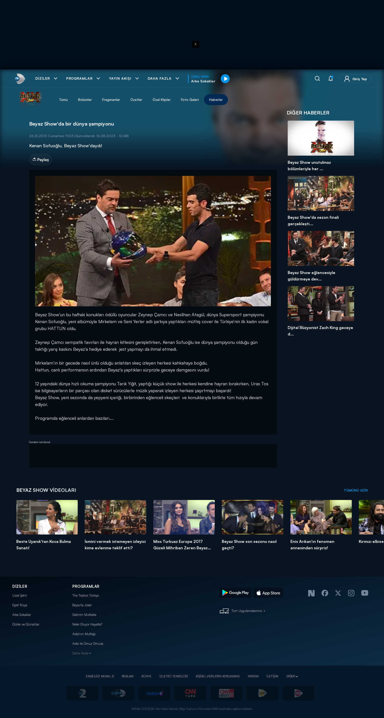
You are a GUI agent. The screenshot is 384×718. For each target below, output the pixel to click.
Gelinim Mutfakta (84, 615)
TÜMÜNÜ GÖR (356, 490)
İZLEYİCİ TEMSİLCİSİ (174, 676)
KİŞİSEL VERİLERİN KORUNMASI (218, 676)
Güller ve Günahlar (25, 624)
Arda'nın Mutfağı (84, 634)
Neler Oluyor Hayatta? (87, 624)
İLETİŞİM (272, 676)
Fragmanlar (111, 99)
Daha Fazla (80, 653)
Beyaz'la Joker (82, 605)
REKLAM (128, 676)
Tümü (63, 99)
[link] (19, 79)
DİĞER (290, 676)
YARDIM (253, 676)
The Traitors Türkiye (85, 595)
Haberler (216, 99)
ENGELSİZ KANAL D (100, 676)
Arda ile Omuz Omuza (87, 643)
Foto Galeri (190, 99)
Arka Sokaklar (21, 615)
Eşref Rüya (19, 605)
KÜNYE (146, 676)
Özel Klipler (162, 99)
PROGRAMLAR (86, 586)
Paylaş (40, 159)
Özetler (136, 99)
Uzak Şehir (19, 595)
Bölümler (85, 99)
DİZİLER (19, 586)
